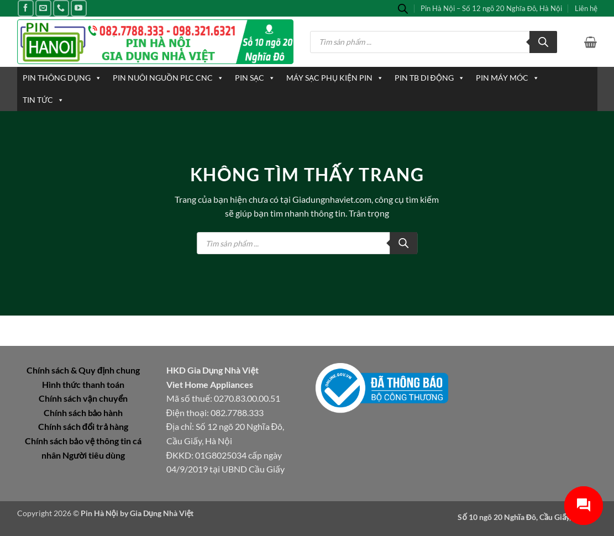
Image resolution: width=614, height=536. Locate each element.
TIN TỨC (43, 100)
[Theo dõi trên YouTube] (79, 8)
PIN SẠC (255, 78)
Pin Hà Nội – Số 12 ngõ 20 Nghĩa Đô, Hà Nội (491, 8)
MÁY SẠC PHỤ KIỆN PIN (335, 78)
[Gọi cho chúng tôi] (61, 8)
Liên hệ (586, 8)
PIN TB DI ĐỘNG (430, 78)
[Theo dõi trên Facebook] (26, 8)
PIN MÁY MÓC (507, 78)
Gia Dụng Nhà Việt (162, 513)
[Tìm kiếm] (543, 42)
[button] (590, 42)
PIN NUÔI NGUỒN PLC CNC (168, 78)
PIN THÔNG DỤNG (62, 78)
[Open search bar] (402, 8)
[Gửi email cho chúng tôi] (43, 8)
